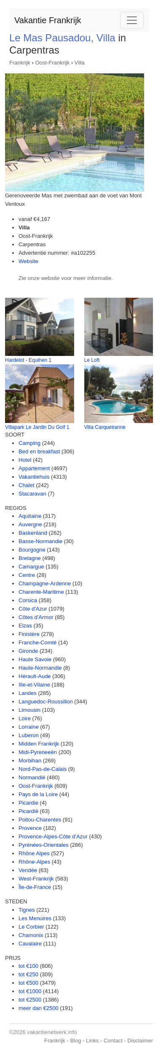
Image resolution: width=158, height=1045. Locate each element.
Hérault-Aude (35, 676)
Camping (29, 443)
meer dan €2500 (39, 1008)
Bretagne (30, 558)
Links (92, 1040)
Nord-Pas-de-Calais (43, 769)
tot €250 (28, 974)
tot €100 (28, 966)
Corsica (28, 600)
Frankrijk (19, 62)
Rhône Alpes (34, 853)
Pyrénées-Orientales (44, 845)
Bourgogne (32, 550)
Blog (75, 1040)
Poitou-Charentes (40, 819)
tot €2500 (30, 1000)
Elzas (25, 625)
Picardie (28, 803)
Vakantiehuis (34, 477)
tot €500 (28, 983)
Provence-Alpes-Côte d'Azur (53, 836)
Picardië (28, 811)
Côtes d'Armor (36, 617)
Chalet (27, 485)
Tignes (27, 910)
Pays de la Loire (38, 794)
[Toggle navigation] (132, 20)
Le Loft (92, 360)
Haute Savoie (35, 659)
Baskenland (33, 533)
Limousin (29, 710)
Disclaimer (140, 1040)
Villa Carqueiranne (105, 427)
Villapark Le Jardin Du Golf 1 (37, 427)
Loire (25, 718)
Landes (28, 693)
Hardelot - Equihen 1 (28, 360)
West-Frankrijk (36, 878)
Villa (80, 62)
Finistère (29, 634)
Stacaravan (32, 493)
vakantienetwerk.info (52, 1032)
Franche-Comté (37, 642)
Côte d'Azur (33, 609)
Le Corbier (31, 927)
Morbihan (30, 760)
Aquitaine (30, 516)
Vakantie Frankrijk (47, 20)
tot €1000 (30, 991)
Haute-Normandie (40, 668)
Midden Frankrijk (39, 744)
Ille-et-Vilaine (34, 684)
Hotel (25, 460)
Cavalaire (30, 943)
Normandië (32, 777)
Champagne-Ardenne (45, 583)
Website (28, 261)
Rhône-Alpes (34, 862)
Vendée (28, 870)
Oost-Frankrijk (52, 62)
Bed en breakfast (39, 451)
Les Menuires (35, 918)
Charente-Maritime (41, 592)
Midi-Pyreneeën (38, 752)
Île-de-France (35, 887)
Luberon (29, 735)
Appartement (34, 468)
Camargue (31, 566)
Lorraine (29, 727)
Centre (27, 575)
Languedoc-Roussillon (46, 701)
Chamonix (31, 935)
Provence (30, 828)
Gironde (28, 651)
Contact (113, 1040)
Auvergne (30, 524)
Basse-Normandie (40, 541)
